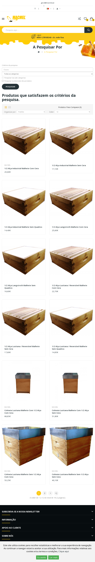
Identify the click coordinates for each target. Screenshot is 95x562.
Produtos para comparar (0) (70, 107)
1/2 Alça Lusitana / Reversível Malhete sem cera (22, 347)
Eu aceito (41, 557)
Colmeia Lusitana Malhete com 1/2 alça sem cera (70, 411)
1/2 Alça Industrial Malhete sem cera (69, 165)
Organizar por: (10, 112)
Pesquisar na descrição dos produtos (17, 81)
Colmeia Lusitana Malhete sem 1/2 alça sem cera (70, 475)
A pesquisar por (50, 52)
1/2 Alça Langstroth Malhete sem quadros (19, 286)
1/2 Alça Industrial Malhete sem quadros (23, 227)
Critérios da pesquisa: (10, 65)
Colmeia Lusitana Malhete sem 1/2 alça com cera (22, 475)
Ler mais (54, 557)
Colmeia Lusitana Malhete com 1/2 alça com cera (22, 411)
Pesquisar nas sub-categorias (14, 78)
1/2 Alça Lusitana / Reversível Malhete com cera (69, 286)
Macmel (7, 165)
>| (56, 493)
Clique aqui (63, 551)
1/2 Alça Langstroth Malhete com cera (70, 227)
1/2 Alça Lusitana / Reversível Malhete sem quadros (69, 347)
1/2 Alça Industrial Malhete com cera (21, 168)
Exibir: (51, 112)
